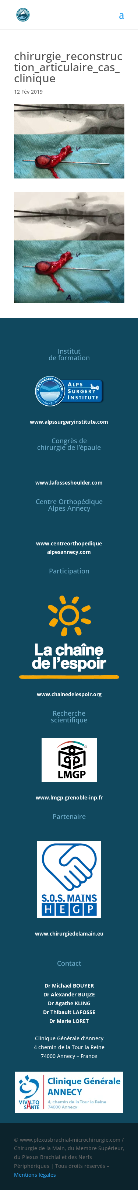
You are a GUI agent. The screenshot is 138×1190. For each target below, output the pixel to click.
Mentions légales (35, 1174)
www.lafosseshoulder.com (69, 482)
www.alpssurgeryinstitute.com (69, 421)
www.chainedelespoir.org (69, 694)
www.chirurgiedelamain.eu (69, 933)
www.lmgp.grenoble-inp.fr (69, 797)
